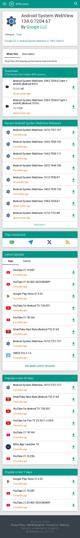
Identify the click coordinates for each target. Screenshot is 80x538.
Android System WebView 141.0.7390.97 (36, 177)
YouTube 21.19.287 (24, 270)
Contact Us (52, 525)
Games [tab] (27, 261)
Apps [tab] (10, 261)
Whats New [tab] (12, 54)
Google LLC (37, 27)
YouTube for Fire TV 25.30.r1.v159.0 (33, 420)
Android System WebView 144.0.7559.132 (37, 141)
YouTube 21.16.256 (24, 456)
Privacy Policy (18, 525)
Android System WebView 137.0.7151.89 (36, 213)
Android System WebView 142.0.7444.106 (37, 165)
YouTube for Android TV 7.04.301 (31, 305)
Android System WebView (33, 41)
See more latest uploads (40, 366)
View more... (40, 224)
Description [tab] (28, 54)
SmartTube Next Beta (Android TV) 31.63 (36, 329)
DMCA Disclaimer (36, 525)
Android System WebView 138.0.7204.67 (36, 201)
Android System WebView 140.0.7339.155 (37, 189)
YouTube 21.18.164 (24, 317)
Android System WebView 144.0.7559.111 (37, 153)
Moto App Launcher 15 (26, 444)
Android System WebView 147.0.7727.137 (37, 129)
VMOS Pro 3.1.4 (22, 353)
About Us (64, 525)
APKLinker (19, 4)
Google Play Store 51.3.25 (28, 293)
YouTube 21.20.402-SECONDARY (31, 281)
